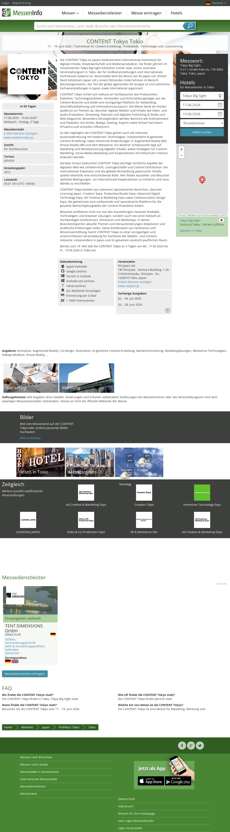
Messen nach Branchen (36, 757)
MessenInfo (22, 13)
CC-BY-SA (223, 215)
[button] (202, 180)
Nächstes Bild (55, 600)
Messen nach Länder (34, 764)
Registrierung (21, 3)
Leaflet (183, 215)
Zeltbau (10, 639)
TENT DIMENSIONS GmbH (24, 628)
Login (5, 3)
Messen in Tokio (191, 231)
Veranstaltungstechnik (20, 643)
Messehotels (28, 794)
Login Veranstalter (130, 828)
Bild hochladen (30, 438)
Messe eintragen (146, 13)
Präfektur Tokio (69, 727)
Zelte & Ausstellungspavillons (25, 646)
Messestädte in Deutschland (39, 772)
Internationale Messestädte (38, 779)
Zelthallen (12, 650)
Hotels (176, 13)
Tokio (91, 727)
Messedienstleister (105, 13)
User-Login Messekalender (136, 821)
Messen (70, 13)
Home (8, 727)
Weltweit (27, 727)
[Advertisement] (114, 335)
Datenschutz (126, 799)
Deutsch (219, 3)
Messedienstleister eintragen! (25, 674)
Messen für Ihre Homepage (136, 813)
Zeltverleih (12, 653)
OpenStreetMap (203, 215)
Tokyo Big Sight (190, 220)
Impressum (125, 806)
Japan (46, 727)
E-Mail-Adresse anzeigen (21, 133)
